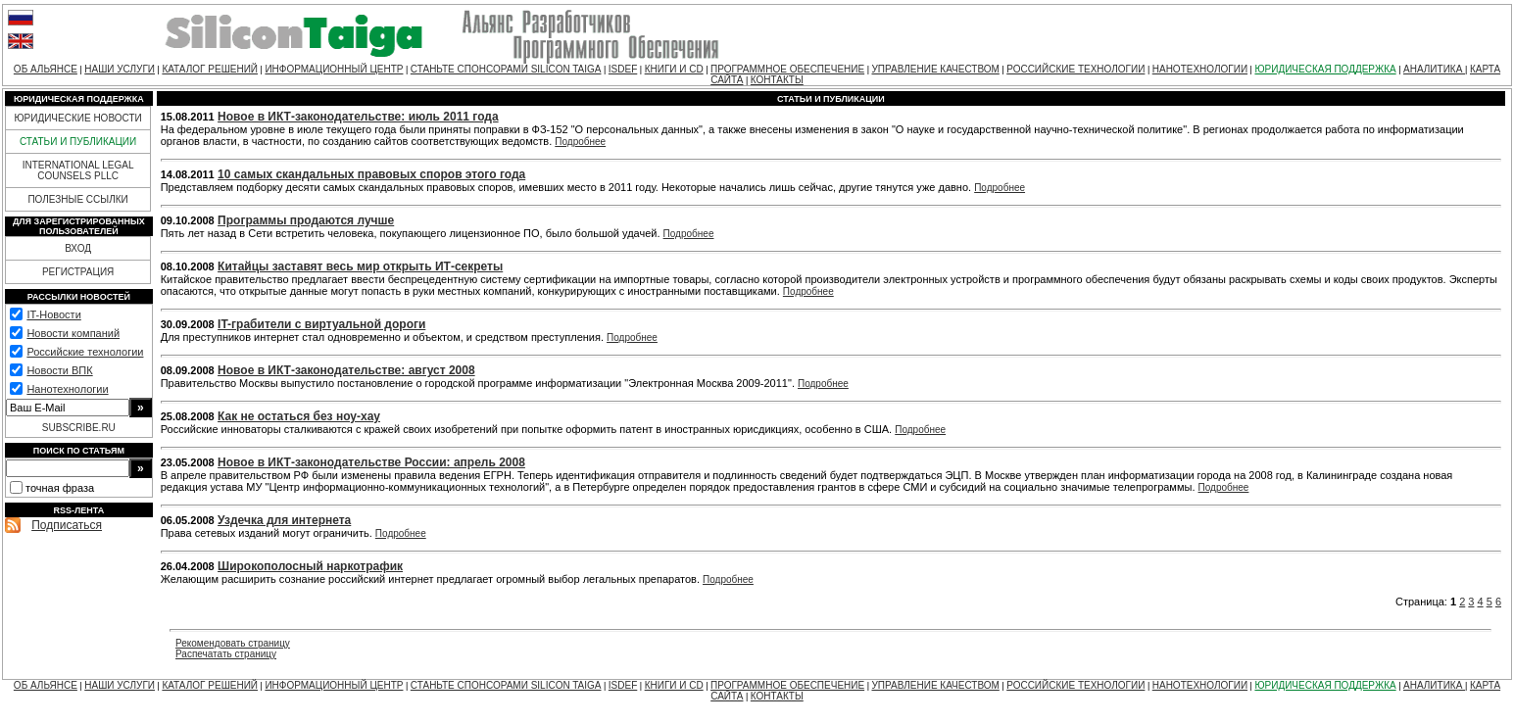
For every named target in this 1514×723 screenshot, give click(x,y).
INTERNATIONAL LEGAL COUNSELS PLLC (78, 170)
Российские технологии (84, 352)
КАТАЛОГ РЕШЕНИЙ (210, 69)
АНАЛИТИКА (1434, 69)
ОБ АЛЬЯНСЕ (45, 69)
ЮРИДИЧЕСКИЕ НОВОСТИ (77, 118)
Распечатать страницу (225, 654)
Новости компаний (73, 333)
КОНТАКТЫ (777, 79)
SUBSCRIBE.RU (79, 427)
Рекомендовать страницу (232, 643)
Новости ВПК (59, 370)
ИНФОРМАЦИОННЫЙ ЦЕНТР (334, 69)
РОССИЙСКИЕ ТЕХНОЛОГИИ (1075, 69)
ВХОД (78, 248)
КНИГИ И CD (674, 69)
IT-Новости (53, 314)
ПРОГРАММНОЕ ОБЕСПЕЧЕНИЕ (787, 69)
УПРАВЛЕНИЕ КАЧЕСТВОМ (935, 69)
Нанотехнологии (67, 389)
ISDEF (623, 69)
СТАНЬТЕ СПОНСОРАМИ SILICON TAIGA (506, 69)
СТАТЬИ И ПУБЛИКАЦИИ (78, 141)
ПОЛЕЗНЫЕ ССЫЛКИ (77, 199)
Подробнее (580, 141)
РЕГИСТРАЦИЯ (78, 271)
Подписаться (66, 525)
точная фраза (59, 488)
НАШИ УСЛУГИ (119, 69)
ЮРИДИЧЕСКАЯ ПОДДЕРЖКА (1324, 69)
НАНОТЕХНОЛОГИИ (1199, 69)
